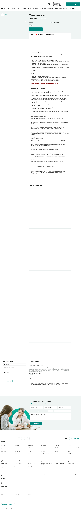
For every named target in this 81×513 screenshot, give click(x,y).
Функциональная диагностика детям (20, 468)
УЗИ (69, 451)
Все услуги (6, 8)
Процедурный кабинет (45, 449)
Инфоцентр (65, 8)
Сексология (30, 451)
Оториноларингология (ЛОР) (73, 447)
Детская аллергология (59, 460)
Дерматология (30, 445)
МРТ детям (70, 466)
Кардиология (43, 445)
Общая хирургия (18, 474)
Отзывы (29, 8)
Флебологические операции (60, 474)
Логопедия (57, 445)
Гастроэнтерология (71, 443)
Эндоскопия (3, 454)
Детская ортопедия (31, 463)
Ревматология (3, 451)
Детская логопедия (58, 461)
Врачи (24, 8)
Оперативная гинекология (6, 474)
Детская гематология (5, 461)
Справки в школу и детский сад (33, 460)
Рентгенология (17, 451)
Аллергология (17, 443)
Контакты (72, 8)
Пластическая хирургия (19, 449)
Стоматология (44, 451)
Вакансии (29, 483)
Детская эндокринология (59, 466)
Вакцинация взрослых (32, 443)
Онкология (43, 447)
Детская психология (71, 463)
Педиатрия (3, 460)
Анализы (2, 443)
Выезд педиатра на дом (32, 467)
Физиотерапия (17, 453)
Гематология (3, 445)
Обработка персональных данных (6, 482)
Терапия (56, 451)
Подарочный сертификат (19, 483)
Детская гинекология (18, 461)
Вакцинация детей (44, 460)
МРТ (15, 447)
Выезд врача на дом (58, 443)
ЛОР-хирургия (44, 474)
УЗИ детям (3, 467)
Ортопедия (57, 447)
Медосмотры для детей (19, 460)
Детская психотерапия (5, 466)
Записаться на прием (73, 4)
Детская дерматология (32, 461)
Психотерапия (70, 449)
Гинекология (17, 445)
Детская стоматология (19, 466)
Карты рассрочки (4, 483)
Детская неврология (4, 463)
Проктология (30, 449)
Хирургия (56, 453)
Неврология (30, 447)
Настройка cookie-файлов (6, 504)
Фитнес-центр (58, 8)
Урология (2, 453)
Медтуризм (35, 8)
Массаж (69, 445)
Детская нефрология (18, 463)
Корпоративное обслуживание (47, 8)
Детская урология (31, 466)
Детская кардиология (45, 461)
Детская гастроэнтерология (73, 460)
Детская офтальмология (59, 463)
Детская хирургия (44, 466)
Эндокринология (71, 453)
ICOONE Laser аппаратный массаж (6, 448)
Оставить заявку (36, 423)
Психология (57, 449)
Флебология (30, 453)
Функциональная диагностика (46, 453)
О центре (20, 8)
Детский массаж (71, 461)
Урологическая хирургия (72, 474)
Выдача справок (44, 443)
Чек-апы (14, 8)
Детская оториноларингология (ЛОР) (46, 464)
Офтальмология (4, 449)
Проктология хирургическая (6, 475)
